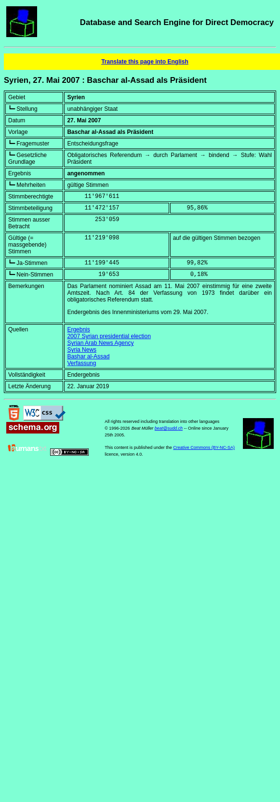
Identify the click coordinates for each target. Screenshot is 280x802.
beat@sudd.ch (169, 428)
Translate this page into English (144, 61)
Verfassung (81, 363)
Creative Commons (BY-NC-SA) (204, 447)
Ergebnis (78, 329)
